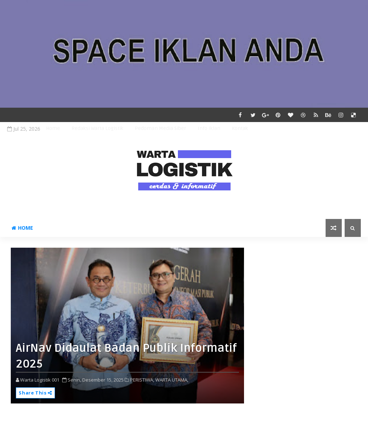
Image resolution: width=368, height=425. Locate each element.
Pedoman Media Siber (160, 128)
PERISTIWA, (142, 380)
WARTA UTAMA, (171, 380)
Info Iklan (209, 128)
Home (53, 128)
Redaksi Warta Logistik (97, 128)
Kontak (240, 128)
